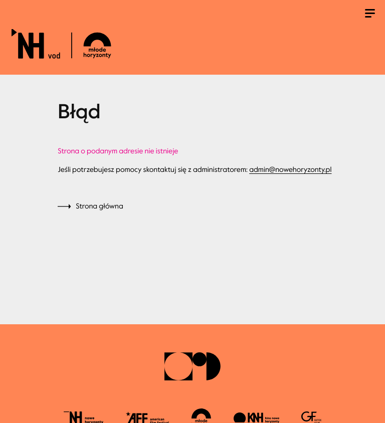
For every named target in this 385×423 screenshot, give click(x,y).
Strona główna (99, 206)
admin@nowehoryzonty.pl (290, 169)
